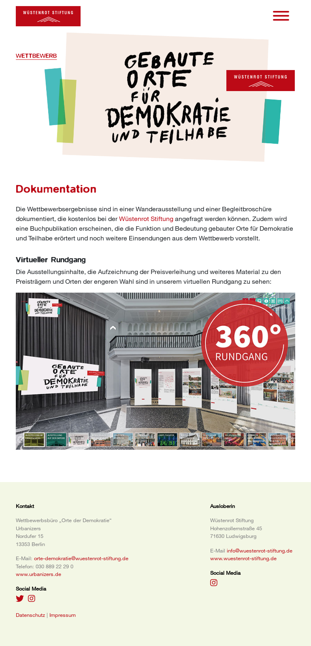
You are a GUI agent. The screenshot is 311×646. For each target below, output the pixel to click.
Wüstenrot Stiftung (146, 219)
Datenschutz (30, 615)
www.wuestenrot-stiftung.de (243, 558)
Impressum (62, 615)
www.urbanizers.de (38, 574)
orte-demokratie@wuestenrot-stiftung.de (81, 558)
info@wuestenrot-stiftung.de (259, 550)
